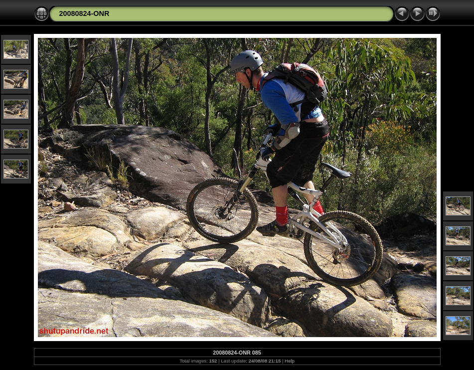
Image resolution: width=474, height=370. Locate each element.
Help (290, 361)
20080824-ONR (84, 13)
